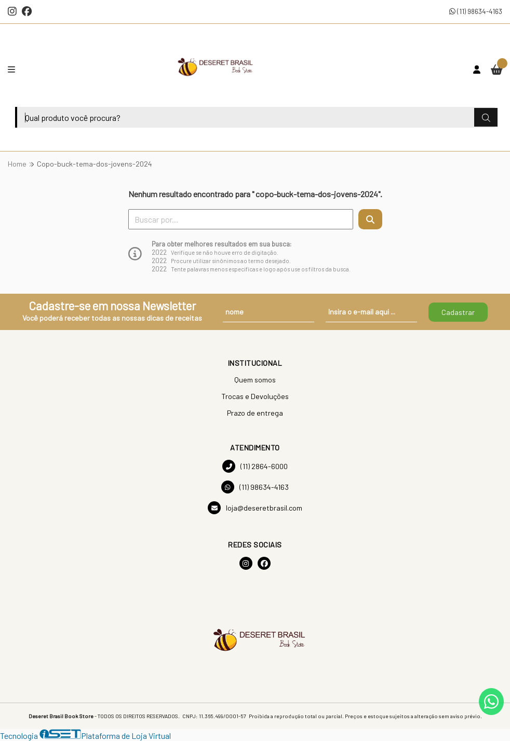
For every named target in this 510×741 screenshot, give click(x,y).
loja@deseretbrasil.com (255, 507)
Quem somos (255, 379)
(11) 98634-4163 (475, 11)
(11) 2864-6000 (255, 466)
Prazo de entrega (255, 412)
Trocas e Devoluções (255, 396)
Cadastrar (458, 312)
